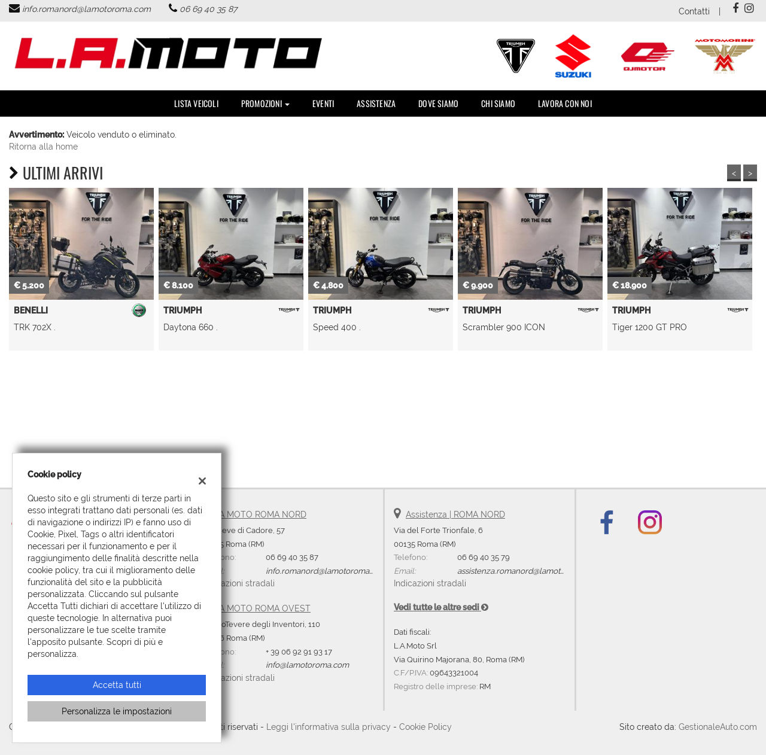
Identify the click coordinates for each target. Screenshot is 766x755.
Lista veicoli (196, 103)
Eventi (323, 103)
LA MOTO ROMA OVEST (262, 608)
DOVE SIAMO (438, 103)
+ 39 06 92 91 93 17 (299, 651)
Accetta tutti (117, 685)
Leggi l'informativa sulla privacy (328, 727)
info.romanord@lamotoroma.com (86, 9)
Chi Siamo (498, 103)
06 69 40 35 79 (483, 557)
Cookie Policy (425, 727)
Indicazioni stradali (238, 583)
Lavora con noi (565, 103)
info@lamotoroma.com (307, 664)
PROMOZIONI (265, 103)
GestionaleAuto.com (718, 727)
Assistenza (376, 103)
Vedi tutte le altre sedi (441, 607)
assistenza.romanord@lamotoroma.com (529, 571)
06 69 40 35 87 (208, 9)
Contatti (694, 11)
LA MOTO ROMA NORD (260, 514)
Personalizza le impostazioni (117, 711)
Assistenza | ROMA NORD (455, 514)
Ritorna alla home (43, 146)
